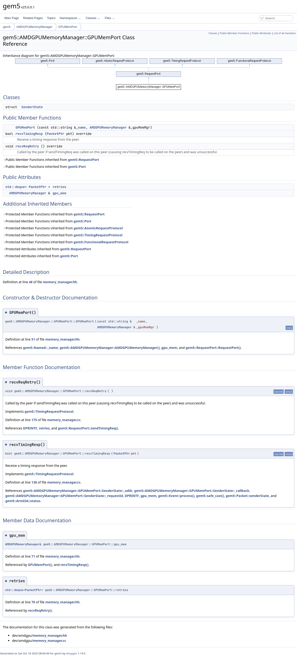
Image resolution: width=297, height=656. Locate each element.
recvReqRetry (27, 146)
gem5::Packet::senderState (247, 496)
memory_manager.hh (60, 282)
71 (33, 556)
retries (59, 187)
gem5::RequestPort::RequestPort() (213, 347)
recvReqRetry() (40, 610)
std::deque (15, 187)
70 (33, 602)
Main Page (11, 18)
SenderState (32, 107)
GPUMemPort (67, 27)
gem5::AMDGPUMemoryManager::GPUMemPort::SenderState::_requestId (64, 496)
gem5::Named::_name (40, 347)
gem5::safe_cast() (210, 496)
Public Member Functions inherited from (51, 159)
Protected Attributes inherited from (47, 249)
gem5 (7, 27)
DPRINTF (30, 428)
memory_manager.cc (64, 420)
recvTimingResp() (74, 564)
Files (110, 18)
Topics (51, 18)
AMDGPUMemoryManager (34, 27)
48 (30, 282)
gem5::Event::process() (176, 496)
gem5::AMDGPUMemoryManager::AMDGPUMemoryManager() (110, 347)
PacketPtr (55, 134)
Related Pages (33, 18)
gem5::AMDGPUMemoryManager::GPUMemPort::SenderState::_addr (77, 490)
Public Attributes (261, 33)
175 (34, 420)
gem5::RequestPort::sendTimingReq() (88, 428)
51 (33, 339)
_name (81, 127)
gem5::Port (77, 166)
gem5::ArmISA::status (22, 501)
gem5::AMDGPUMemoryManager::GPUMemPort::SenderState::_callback (191, 490)
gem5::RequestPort (83, 159)
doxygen (71, 653)
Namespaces (70, 18)
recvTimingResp (29, 134)
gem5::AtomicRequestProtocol (98, 228)
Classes (93, 18)
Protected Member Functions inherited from (54, 214)
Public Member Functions (234, 33)
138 (34, 482)
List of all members (285, 33)
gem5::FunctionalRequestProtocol (101, 242)
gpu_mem (59, 193)
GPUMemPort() (40, 564)
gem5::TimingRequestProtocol (98, 235)
